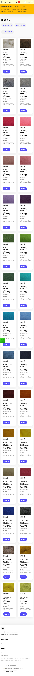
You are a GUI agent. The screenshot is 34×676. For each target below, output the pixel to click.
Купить (6, 71)
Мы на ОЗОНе (22, 11)
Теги (16, 6)
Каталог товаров (6, 6)
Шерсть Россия (7, 25)
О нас (23, 6)
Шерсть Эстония (7, 31)
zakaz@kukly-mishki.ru (11, 634)
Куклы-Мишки (12, 665)
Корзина (3, 644)
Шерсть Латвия (20, 25)
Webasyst (20, 668)
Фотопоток (4, 653)
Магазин (4, 639)
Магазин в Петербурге (7, 11)
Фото (3, 648)
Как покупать (5, 9)
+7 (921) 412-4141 (12, 632)
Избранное (4, 655)
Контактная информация (19, 9)
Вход (28, 2)
